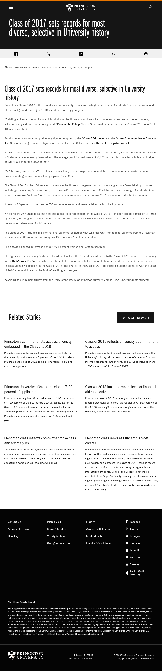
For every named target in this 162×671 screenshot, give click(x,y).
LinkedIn (135, 550)
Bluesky (134, 564)
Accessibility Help (18, 529)
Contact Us (14, 522)
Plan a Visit (54, 522)
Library (90, 522)
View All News (134, 318)
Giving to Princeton (58, 543)
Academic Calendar (98, 529)
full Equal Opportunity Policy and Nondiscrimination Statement (75, 634)
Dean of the (69, 124)
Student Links (94, 536)
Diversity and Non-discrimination (22, 602)
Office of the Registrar (112, 143)
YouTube (135, 557)
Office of (93, 138)
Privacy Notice (147, 659)
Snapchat (135, 543)
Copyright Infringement (127, 659)
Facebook (135, 522)
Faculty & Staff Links (98, 543)
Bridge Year (24, 261)
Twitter (134, 529)
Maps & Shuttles (57, 529)
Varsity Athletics (56, 536)
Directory (13, 536)
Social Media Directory (137, 573)
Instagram (136, 536)
